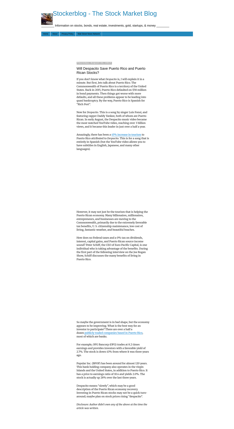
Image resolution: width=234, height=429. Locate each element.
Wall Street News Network (89, 34)
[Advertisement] (104, 48)
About (54, 34)
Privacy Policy (68, 34)
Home (45, 34)
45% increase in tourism (126, 134)
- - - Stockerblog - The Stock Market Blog (99, 13)
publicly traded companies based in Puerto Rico (114, 332)
